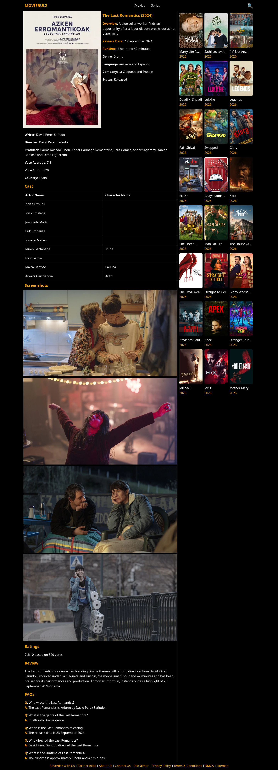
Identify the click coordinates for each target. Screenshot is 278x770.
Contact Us (123, 766)
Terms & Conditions (188, 766)
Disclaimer (141, 766)
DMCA (209, 766)
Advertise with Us (62, 766)
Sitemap (223, 766)
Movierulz (36, 5)
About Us (105, 766)
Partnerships (87, 766)
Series (155, 5)
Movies (140, 5)
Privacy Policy (161, 766)
